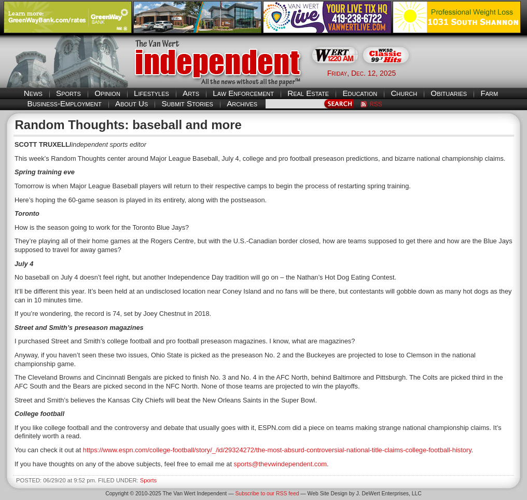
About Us (131, 103)
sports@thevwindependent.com (280, 464)
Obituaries (449, 93)
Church (404, 93)
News (33, 93)
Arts (191, 93)
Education (359, 93)
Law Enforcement (243, 93)
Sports (68, 93)
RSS (375, 104)
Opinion (107, 93)
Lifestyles (151, 93)
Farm (489, 93)
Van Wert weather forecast (471, 72)
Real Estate (308, 93)
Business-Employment (64, 103)
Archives (242, 103)
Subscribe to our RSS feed (267, 493)
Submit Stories (187, 103)
